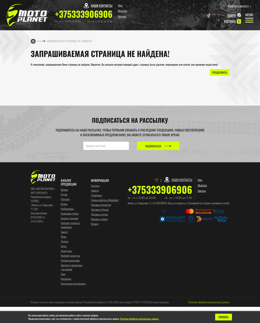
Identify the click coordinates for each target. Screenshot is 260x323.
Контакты (95, 186)
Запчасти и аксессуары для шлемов (71, 267)
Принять (224, 317)
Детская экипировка (70, 260)
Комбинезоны (67, 208)
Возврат (94, 224)
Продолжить (219, 72)
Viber (120, 5)
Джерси (64, 241)
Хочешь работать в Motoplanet (105, 200)
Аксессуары (66, 251)
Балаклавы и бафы (70, 213)
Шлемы (64, 189)
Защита (64, 232)
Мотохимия (66, 279)
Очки (63, 274)
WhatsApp (122, 11)
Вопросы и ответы (99, 219)
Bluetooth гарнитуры (70, 255)
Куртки (64, 194)
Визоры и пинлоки (69, 218)
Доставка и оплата (99, 214)
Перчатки (65, 199)
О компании (96, 195)
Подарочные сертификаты (73, 283)
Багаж (64, 246)
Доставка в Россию (100, 210)
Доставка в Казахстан (101, 205)
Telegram (122, 16)
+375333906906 (83, 14)
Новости (95, 190)
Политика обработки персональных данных (208, 302)
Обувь (63, 236)
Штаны (64, 204)
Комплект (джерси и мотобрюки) (70, 225)
